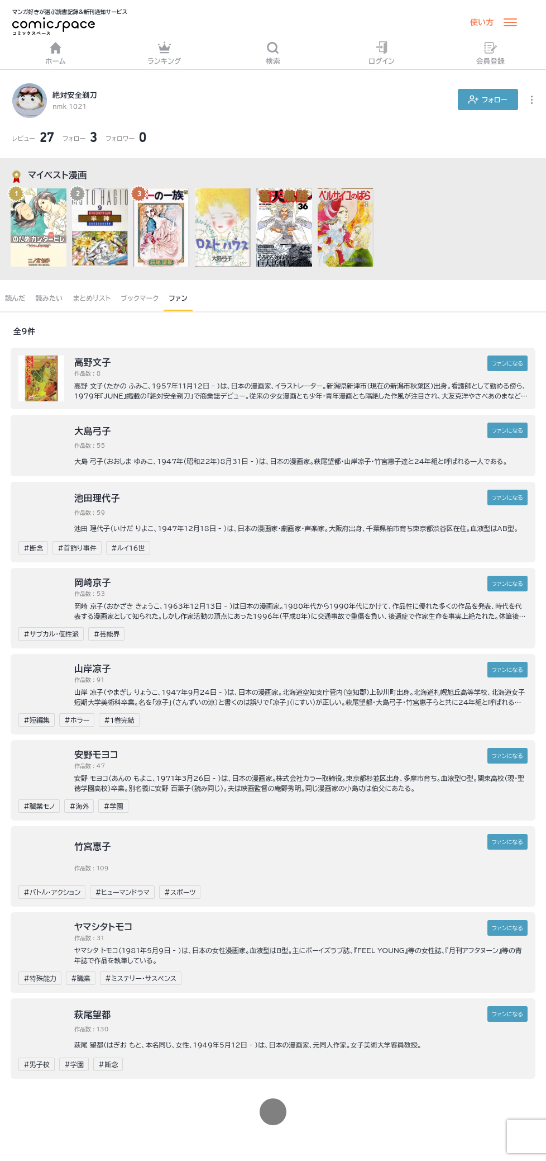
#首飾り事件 (77, 547)
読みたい (49, 298)
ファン (178, 298)
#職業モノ (39, 806)
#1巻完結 (119, 720)
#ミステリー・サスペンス (140, 978)
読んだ (15, 298)
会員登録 (490, 52)
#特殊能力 (39, 978)
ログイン (381, 52)
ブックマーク (140, 298)
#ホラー (76, 720)
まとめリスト (92, 298)
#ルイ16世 (128, 547)
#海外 (79, 806)
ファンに (507, 363)
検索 (273, 52)
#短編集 (36, 720)
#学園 (113, 806)
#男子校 (36, 1064)
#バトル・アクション (51, 892)
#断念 (33, 547)
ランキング (164, 52)
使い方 (482, 22)
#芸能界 (106, 634)
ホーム (55, 52)
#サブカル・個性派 (51, 634)
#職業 (80, 978)
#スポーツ (180, 892)
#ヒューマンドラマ (122, 892)
